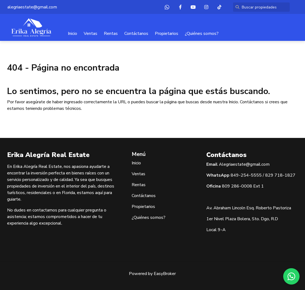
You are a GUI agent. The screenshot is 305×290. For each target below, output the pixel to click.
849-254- (241, 175)
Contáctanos (136, 34)
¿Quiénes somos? (202, 34)
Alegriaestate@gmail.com (244, 164)
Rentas (111, 34)
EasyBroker (165, 274)
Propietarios (166, 34)
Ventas (90, 34)
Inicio (72, 34)
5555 (256, 175)
